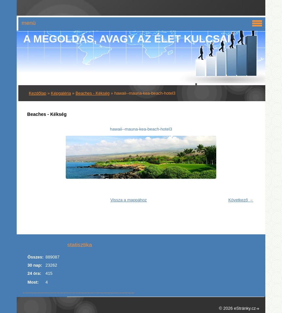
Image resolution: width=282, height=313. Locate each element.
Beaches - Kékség (93, 93)
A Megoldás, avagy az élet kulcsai (126, 39)
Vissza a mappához (128, 199)
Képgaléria (61, 93)
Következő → (240, 199)
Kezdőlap (37, 93)
